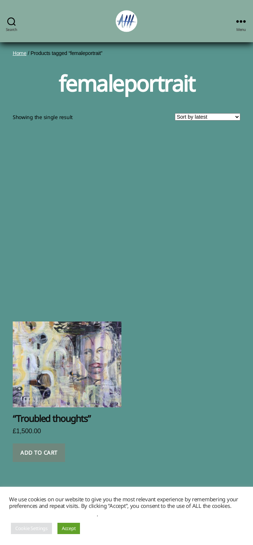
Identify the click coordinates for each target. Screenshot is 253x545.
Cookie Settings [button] (31, 528)
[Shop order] (207, 117)
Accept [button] (69, 528)
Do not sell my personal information (53, 514)
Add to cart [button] (38, 452)
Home (20, 53)
